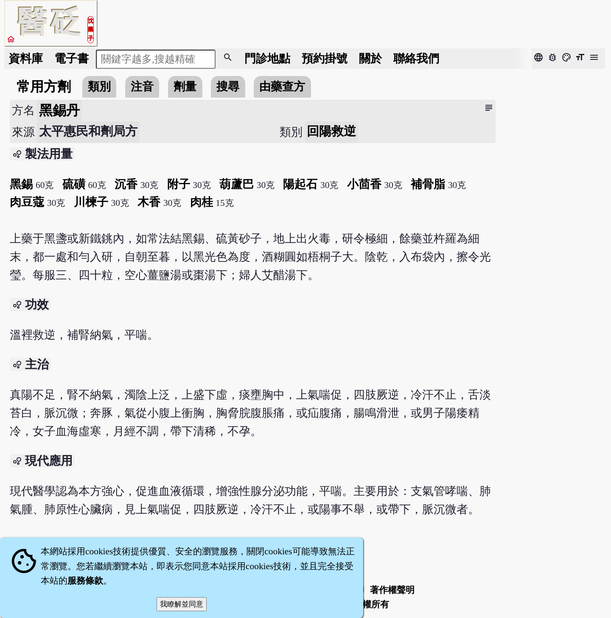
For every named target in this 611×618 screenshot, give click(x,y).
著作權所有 (367, 604)
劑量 (185, 86)
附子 (178, 184)
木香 (148, 202)
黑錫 (21, 184)
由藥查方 (282, 86)
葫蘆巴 (236, 184)
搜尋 (227, 86)
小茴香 (364, 184)
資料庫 (25, 58)
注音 (142, 86)
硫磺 (73, 184)
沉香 (126, 184)
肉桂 (201, 202)
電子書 (71, 58)
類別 (99, 86)
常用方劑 (44, 86)
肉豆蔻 (27, 202)
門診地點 (267, 58)
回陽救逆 (331, 131)
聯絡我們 (416, 58)
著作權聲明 (392, 590)
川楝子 (91, 202)
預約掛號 (325, 58)
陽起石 (300, 184)
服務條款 (85, 581)
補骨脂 (428, 184)
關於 (370, 58)
